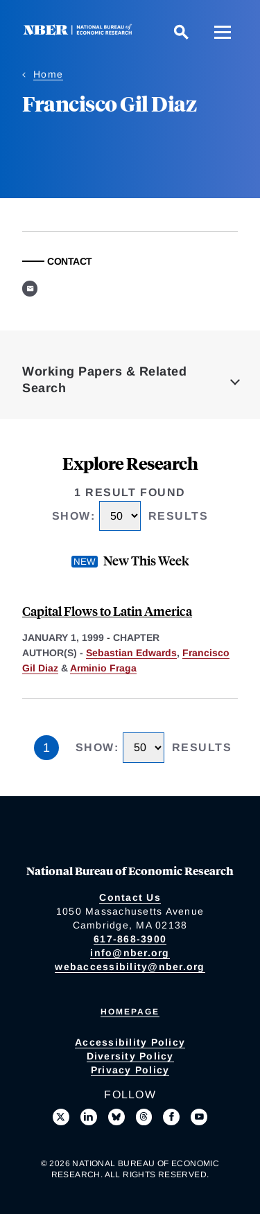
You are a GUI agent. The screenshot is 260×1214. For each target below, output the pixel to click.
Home (48, 74)
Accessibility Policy (130, 1042)
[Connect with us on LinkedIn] (88, 1117)
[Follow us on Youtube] (199, 1117)
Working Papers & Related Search (104, 379)
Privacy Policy (130, 1069)
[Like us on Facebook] (171, 1117)
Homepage (130, 1012)
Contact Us (130, 897)
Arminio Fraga (103, 668)
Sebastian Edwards (131, 652)
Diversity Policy (130, 1056)
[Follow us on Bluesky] (116, 1117)
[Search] (181, 32)
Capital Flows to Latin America (107, 610)
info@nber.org (129, 952)
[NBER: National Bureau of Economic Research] (80, 31)
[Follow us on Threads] (144, 1117)
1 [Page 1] (46, 748)
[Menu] (222, 32)
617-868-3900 (130, 938)
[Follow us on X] (61, 1117)
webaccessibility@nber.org (130, 966)
